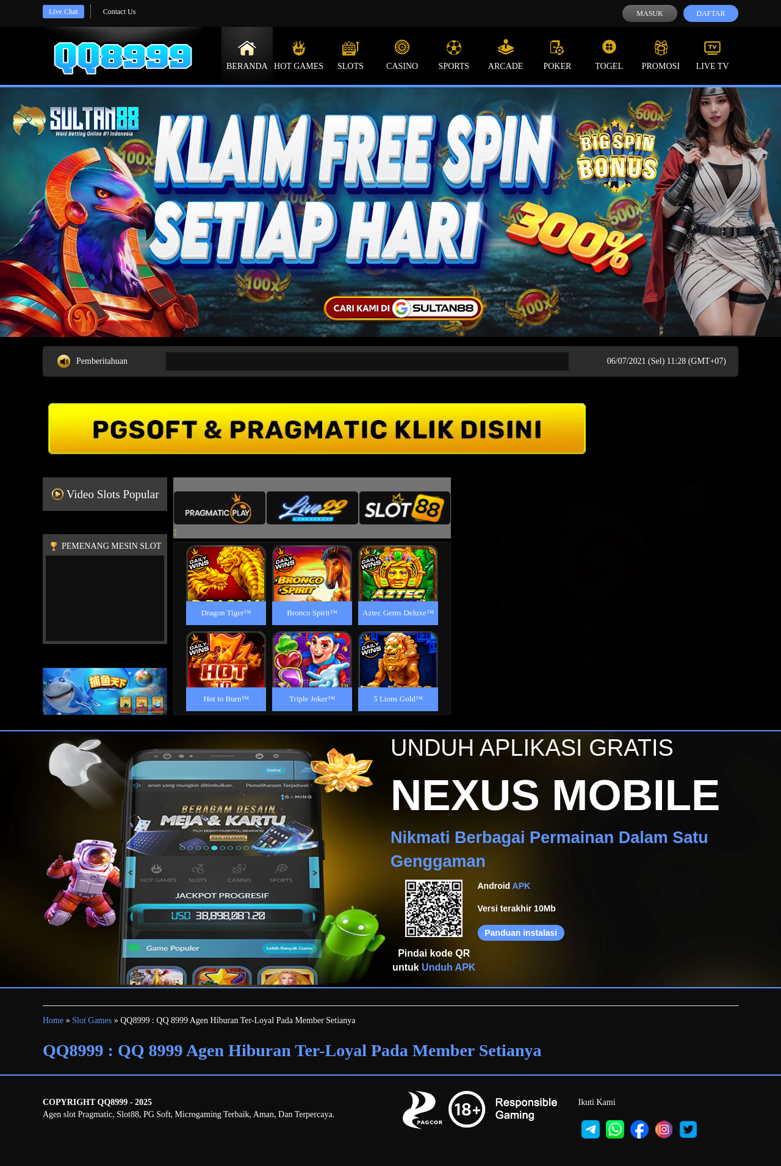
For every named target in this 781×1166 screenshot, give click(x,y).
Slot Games (92, 1020)
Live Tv (712, 55)
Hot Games (298, 55)
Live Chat (63, 11)
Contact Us (119, 11)
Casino (402, 55)
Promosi (661, 55)
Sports (454, 55)
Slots (350, 55)
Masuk (649, 13)
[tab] (219, 507)
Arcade (506, 55)
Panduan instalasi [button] (520, 933)
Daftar (710, 13)
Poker (557, 55)
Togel (609, 55)
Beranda (247, 55)
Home (53, 1020)
